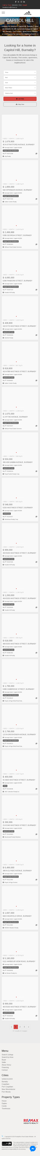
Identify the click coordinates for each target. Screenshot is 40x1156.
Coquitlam (5, 1084)
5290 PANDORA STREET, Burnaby (17, 281)
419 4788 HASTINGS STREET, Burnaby (19, 371)
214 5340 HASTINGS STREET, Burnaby (19, 825)
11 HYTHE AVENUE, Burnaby (15, 417)
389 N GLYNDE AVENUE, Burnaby (17, 871)
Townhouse (6, 1108)
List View (20, 99)
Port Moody (6, 1092)
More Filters (8, 88)
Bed (6, 77)
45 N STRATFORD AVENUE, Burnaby (19, 145)
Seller (4, 1062)
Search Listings (7, 1055)
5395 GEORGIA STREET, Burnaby (17, 235)
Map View (20, 104)
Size (6, 82)
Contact (5, 1070)
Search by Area (7, 1057)
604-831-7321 (17, 5)
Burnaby (5, 1081)
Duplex (4, 1103)
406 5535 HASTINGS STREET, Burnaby (19, 644)
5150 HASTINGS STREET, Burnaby (18, 508)
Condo (4, 1106)
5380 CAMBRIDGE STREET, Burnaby (18, 689)
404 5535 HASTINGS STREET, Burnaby (19, 598)
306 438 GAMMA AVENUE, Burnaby (18, 462)
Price (6, 72)
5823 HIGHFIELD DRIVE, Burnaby (17, 916)
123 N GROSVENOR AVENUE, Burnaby (19, 734)
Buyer (4, 1060)
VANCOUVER (7, 1079)
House (4, 1101)
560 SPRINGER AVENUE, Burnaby (17, 190)
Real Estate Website (28, 1136)
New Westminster (8, 1089)
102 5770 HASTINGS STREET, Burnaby (19, 326)
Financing (5, 1067)
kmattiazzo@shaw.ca (10, 7)
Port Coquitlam (7, 1087)
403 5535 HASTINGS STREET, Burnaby (19, 1007)
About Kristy (6, 1065)
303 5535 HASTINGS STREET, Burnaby (19, 553)
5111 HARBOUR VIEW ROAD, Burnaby (19, 961)
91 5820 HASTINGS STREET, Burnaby (19, 780)
